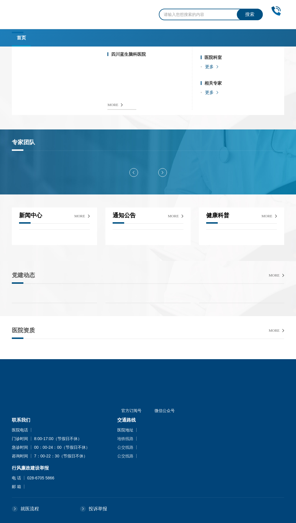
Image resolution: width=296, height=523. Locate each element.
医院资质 (23, 330)
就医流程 (30, 508)
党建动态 (23, 275)
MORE (112, 105)
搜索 (249, 14)
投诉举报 (98, 508)
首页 (21, 37)
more (79, 216)
